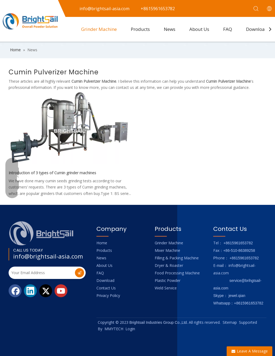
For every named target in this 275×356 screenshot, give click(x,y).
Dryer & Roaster (169, 265)
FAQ (227, 29)
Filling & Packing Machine (177, 257)
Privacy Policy (108, 295)
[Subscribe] (79, 272)
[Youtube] (61, 290)
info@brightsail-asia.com (48, 256)
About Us (199, 29)
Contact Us (106, 287)
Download (257, 29)
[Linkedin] (30, 290)
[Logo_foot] (41, 233)
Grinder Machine (99, 29)
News (169, 29)
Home (101, 242)
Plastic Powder (167, 280)
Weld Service (166, 287)
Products (140, 29)
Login (130, 328)
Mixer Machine (167, 250)
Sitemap (230, 322)
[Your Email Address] (41, 273)
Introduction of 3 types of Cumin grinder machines (52, 172)
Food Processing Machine (177, 272)
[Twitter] (45, 290)
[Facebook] (15, 290)
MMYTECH (113, 328)
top (264, 333)
